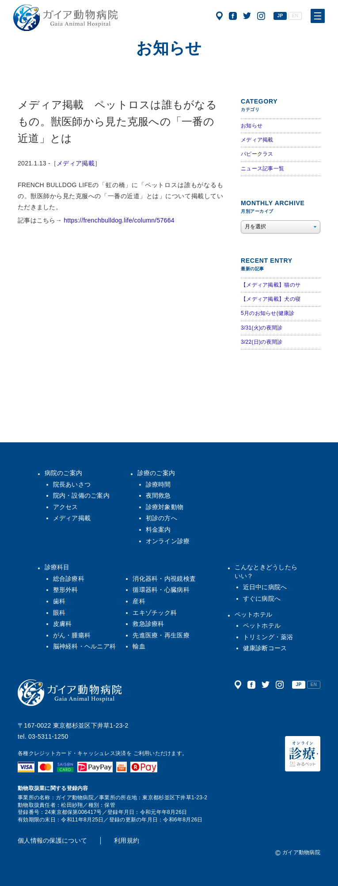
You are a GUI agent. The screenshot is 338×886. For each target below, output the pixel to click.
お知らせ (251, 126)
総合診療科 (68, 578)
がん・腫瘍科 (72, 635)
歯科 (59, 601)
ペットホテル (254, 614)
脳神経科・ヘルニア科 (84, 646)
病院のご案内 (64, 472)
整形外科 (65, 589)
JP (280, 15)
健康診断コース (265, 648)
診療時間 (158, 484)
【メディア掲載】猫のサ (270, 285)
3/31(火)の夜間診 (261, 328)
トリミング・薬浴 (268, 637)
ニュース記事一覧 (262, 168)
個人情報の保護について (52, 840)
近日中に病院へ (265, 587)
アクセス (219, 16)
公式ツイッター (247, 16)
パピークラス (257, 154)
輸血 (139, 646)
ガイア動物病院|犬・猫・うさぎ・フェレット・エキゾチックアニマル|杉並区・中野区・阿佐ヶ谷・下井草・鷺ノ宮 (65, 17)
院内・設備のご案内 (81, 495)
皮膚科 (62, 623)
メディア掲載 (76, 163)
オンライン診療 (168, 541)
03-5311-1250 (48, 736)
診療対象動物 (165, 506)
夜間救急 (158, 495)
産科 (139, 601)
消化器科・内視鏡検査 (164, 578)
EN (295, 15)
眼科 (59, 612)
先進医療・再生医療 (161, 635)
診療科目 (57, 567)
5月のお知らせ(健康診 (268, 313)
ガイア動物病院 (70, 692)
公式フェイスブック (232, 16)
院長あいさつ (72, 484)
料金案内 (158, 529)
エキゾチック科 (155, 612)
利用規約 (126, 840)
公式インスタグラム (261, 16)
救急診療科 (148, 623)
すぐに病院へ (262, 598)
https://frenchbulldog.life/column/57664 (119, 220)
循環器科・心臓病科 (161, 589)
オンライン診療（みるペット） (302, 753)
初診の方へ (161, 518)
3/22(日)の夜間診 (261, 342)
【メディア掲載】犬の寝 (270, 299)
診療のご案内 (156, 472)
